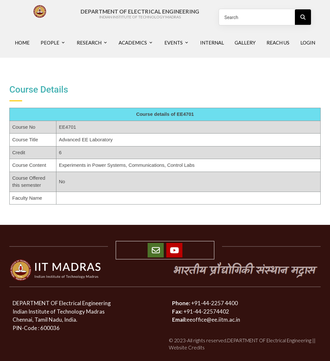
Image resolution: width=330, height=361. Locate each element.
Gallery (245, 42)
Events (173, 42)
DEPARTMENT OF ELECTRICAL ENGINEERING (140, 14)
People (50, 42)
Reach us (278, 42)
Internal (212, 42)
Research (89, 42)
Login (307, 42)
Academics (133, 42)
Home (22, 42)
